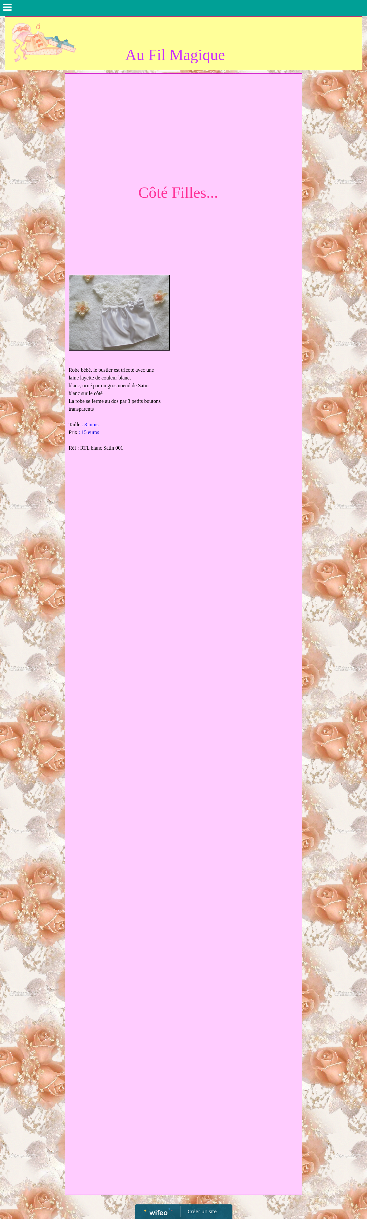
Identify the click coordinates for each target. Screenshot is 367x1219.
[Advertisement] (183, 125)
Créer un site (202, 1211)
